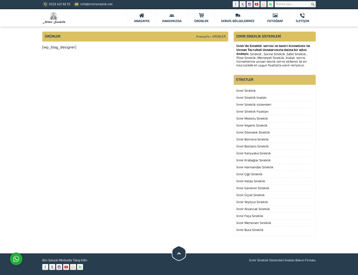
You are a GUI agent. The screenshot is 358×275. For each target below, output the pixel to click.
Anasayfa (202, 36)
